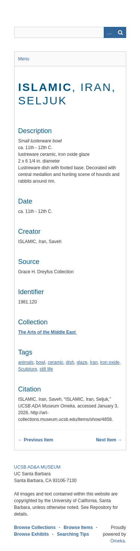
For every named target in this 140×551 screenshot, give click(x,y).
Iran (94, 362)
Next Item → (109, 440)
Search (120, 32)
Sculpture (27, 369)
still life (46, 369)
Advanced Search (109, 32)
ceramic (55, 362)
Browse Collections (35, 527)
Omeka (117, 541)
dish (70, 362)
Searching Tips (73, 534)
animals (26, 362)
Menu (23, 59)
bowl (41, 362)
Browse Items (78, 527)
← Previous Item (35, 440)
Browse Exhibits (31, 534)
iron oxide (109, 362)
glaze (82, 362)
